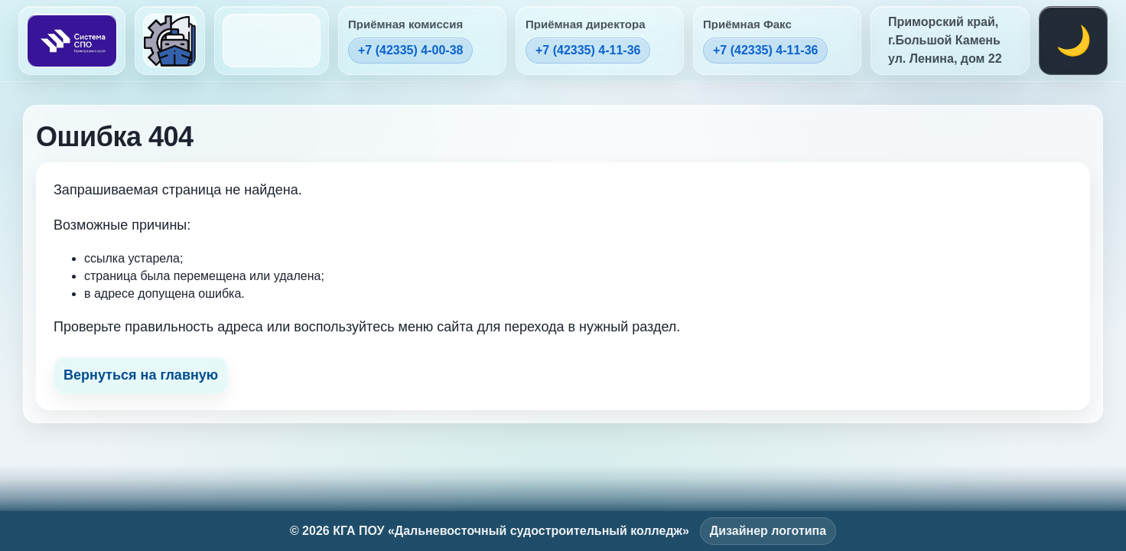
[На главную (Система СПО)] (71, 40)
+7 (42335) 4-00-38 (410, 50)
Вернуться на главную (140, 375)
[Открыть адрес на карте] (950, 40)
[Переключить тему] (1073, 40)
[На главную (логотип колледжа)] (170, 40)
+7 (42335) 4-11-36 (587, 50)
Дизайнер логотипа (768, 530)
